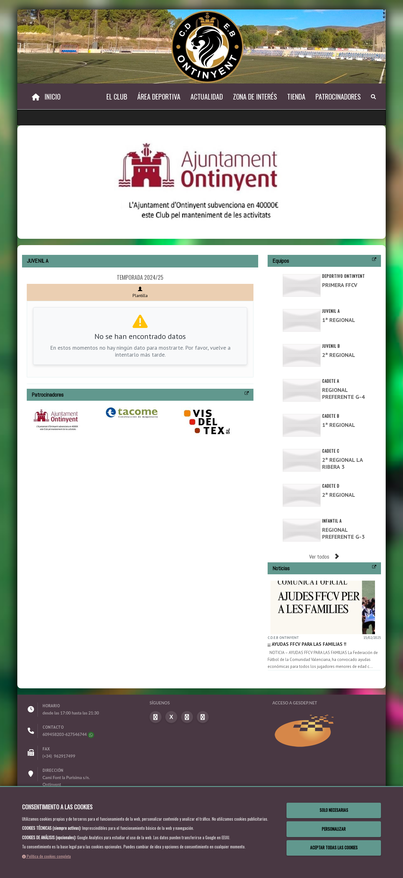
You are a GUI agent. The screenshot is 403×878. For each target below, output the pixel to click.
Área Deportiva (158, 96)
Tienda (296, 96)
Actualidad (206, 96)
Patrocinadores (338, 96)
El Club (116, 96)
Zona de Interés (255, 96)
